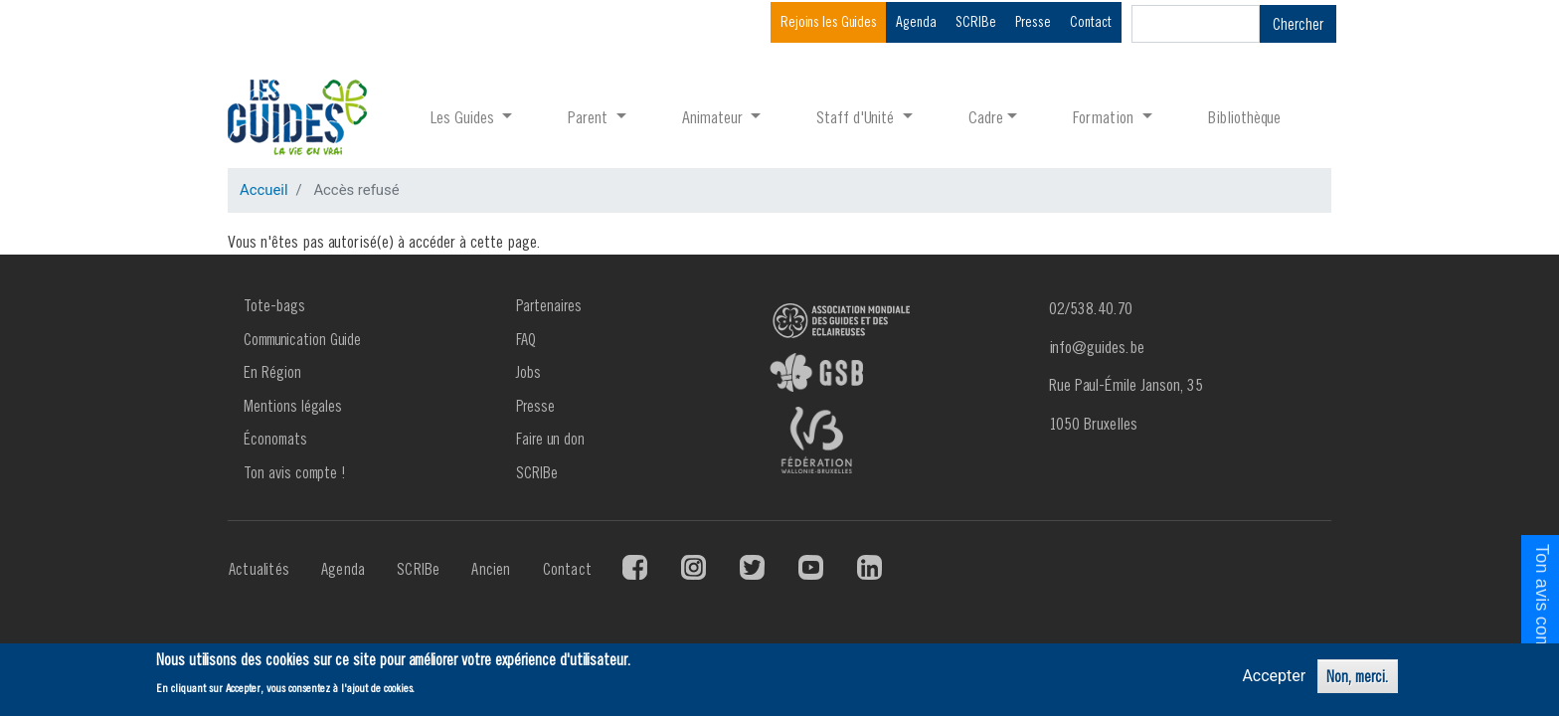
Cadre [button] (985, 116)
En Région (272, 372)
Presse (1033, 21)
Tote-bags (274, 305)
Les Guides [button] (464, 116)
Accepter (1273, 675)
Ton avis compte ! (295, 472)
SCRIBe (975, 21)
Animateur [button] (714, 116)
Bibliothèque (1244, 116)
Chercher (1298, 24)
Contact (1091, 21)
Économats (275, 439)
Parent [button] (589, 116)
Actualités (259, 569)
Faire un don (550, 439)
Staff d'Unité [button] (857, 116)
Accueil (264, 190)
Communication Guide (302, 339)
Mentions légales (293, 406)
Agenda (916, 21)
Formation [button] (1105, 116)
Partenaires (549, 305)
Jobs (528, 372)
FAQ (526, 339)
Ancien (490, 569)
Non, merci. (1357, 676)
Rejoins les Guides (828, 21)
